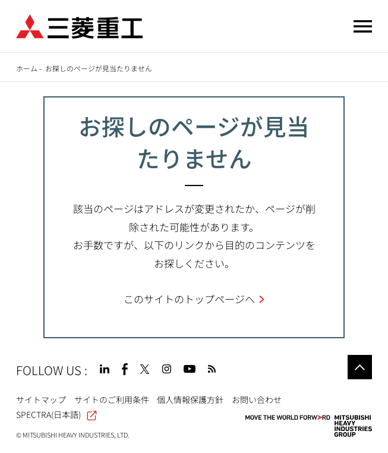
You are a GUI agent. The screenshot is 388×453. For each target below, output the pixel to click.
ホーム (26, 68)
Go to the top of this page (360, 367)
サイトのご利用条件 (111, 399)
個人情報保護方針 (190, 399)
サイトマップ (41, 399)
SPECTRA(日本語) (56, 414)
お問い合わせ (257, 399)
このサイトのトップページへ (189, 298)
